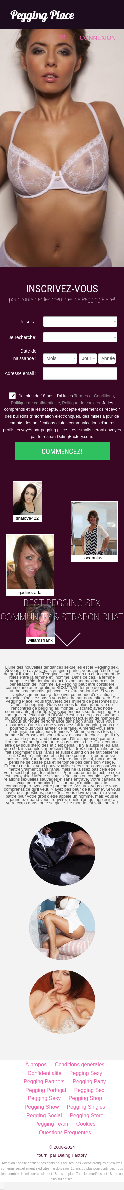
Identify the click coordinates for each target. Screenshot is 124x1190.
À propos (36, 1064)
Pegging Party (89, 1081)
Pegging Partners (44, 1081)
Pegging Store (86, 1115)
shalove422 (27, 518)
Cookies (86, 1124)
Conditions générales (79, 1064)
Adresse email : (20, 373)
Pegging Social (44, 1115)
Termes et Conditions (94, 395)
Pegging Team (51, 1124)
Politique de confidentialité (35, 402)
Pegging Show (42, 1107)
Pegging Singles (86, 1107)
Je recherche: (23, 337)
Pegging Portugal (45, 1090)
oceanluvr (94, 557)
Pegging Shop (85, 1098)
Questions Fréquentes (65, 1132)
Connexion (98, 38)
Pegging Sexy (85, 1073)
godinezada (29, 592)
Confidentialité (44, 1073)
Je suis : (28, 321)
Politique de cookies (81, 402)
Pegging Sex (89, 1090)
